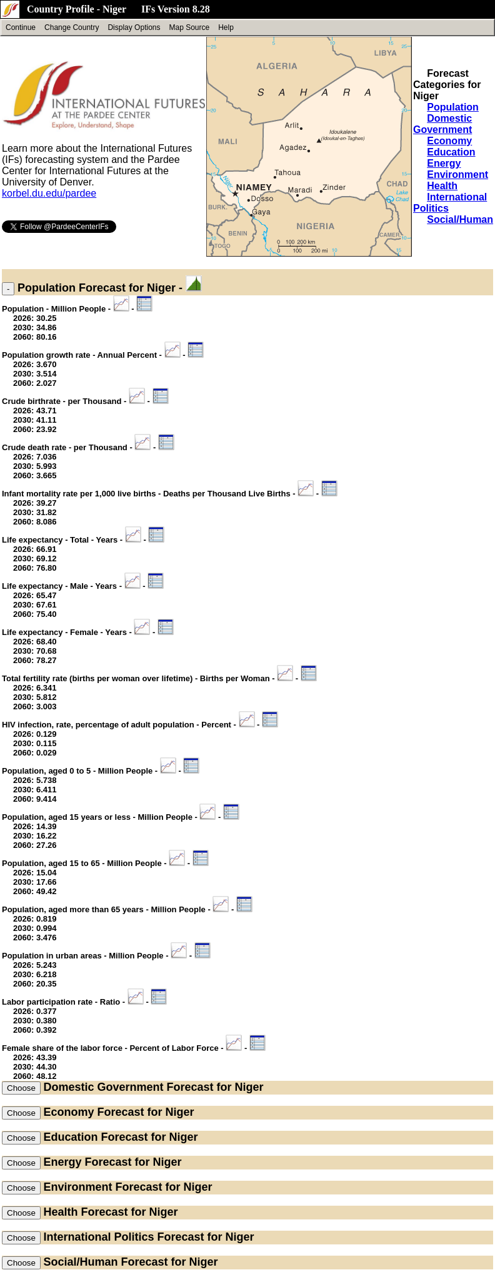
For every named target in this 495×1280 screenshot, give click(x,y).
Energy (444, 163)
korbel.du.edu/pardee (49, 193)
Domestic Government (442, 124)
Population (453, 107)
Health (442, 185)
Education (451, 152)
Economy (449, 140)
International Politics (98, 1237)
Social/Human (460, 219)
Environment (457, 174)
